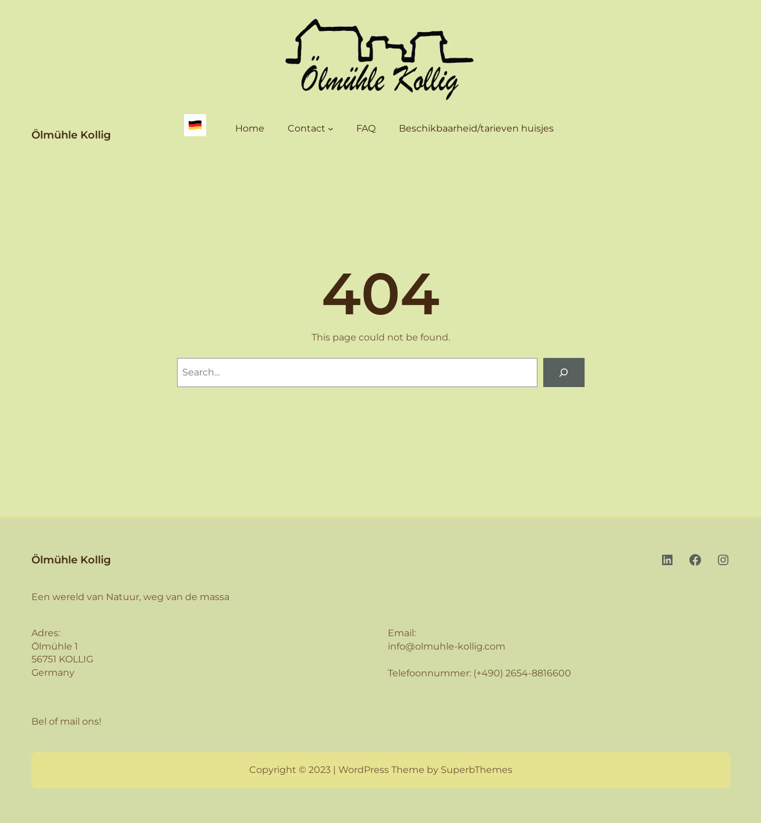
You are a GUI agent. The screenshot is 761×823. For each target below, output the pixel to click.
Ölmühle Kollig (71, 135)
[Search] (564, 372)
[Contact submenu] (331, 129)
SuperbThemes (476, 769)
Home (249, 128)
